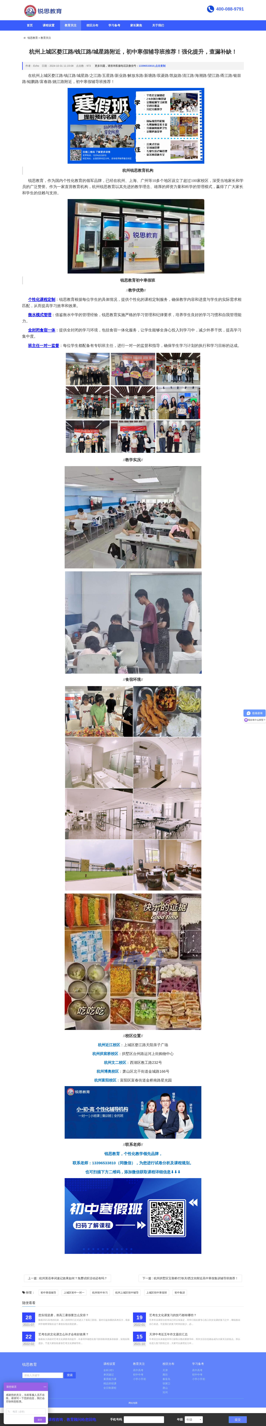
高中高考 (138, 1370)
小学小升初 (139, 1379)
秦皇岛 (166, 1379)
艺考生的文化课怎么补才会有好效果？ (63, 1334)
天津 (165, 1370)
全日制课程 (109, 1388)
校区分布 (92, 25)
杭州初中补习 (100, 1292)
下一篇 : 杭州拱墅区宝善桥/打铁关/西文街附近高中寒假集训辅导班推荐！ (190, 1278)
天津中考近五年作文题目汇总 (168, 1334)
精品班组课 (109, 1383)
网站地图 (133, 1403)
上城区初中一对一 (74, 1292)
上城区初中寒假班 (156, 1292)
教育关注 (70, 25)
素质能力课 (109, 1379)
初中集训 (180, 1292)
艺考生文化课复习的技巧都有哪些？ (173, 1315)
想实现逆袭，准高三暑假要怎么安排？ (63, 1315)
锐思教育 (33, 37)
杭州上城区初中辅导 (127, 1292)
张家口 (166, 1383)
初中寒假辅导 (48, 1292)
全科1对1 (108, 1370)
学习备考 (114, 25)
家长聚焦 (136, 25)
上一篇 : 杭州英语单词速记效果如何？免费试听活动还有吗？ (67, 1278)
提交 (238, 1419)
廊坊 (165, 1374)
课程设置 (48, 25)
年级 (180, 1419)
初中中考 (138, 1374)
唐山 (165, 1388)
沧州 (165, 1392)
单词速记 (108, 1374)
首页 (30, 25)
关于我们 (158, 25)
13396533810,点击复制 (152, 65)
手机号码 (116, 1419)
